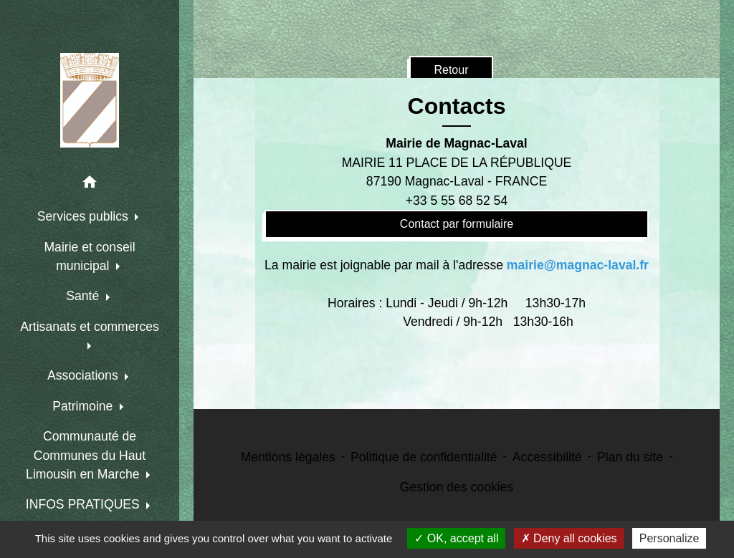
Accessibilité (547, 457)
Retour (451, 70)
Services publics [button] (84, 216)
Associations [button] (84, 375)
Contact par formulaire (456, 224)
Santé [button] (84, 296)
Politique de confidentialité (424, 457)
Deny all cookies (569, 538)
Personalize (669, 538)
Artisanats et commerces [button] (89, 326)
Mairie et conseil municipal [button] (89, 256)
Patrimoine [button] (84, 406)
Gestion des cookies (456, 487)
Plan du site (630, 457)
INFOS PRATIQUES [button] (84, 504)
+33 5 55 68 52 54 (456, 200)
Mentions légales (288, 457)
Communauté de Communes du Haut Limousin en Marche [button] (86, 455)
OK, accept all (456, 538)
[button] (89, 184)
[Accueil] (90, 100)
